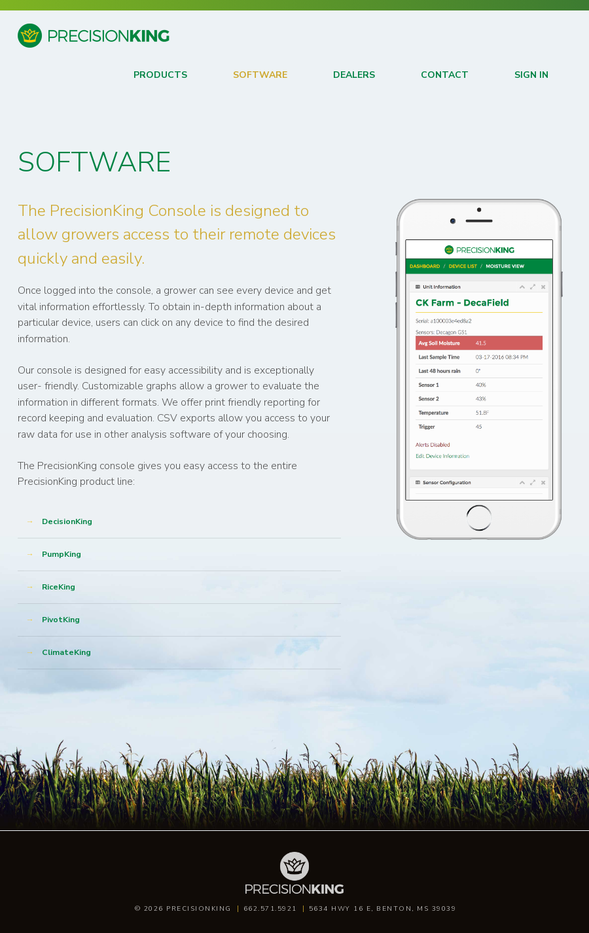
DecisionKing (67, 521)
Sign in (531, 75)
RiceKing (58, 587)
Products (160, 75)
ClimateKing (66, 652)
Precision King (49, 47)
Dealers (354, 75)
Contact (445, 75)
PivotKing (61, 619)
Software (260, 75)
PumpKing (61, 554)
